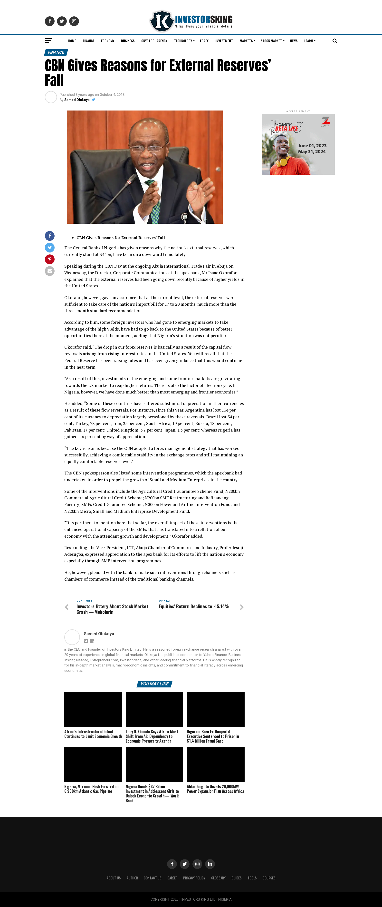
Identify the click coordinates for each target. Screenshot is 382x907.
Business (127, 40)
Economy (107, 40)
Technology (183, 40)
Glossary (218, 877)
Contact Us (153, 877)
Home (72, 40)
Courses (269, 877)
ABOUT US (114, 877)
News (293, 40)
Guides (236, 877)
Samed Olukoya (77, 100)
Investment (224, 40)
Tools (252, 877)
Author (132, 877)
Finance (88, 40)
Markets (246, 40)
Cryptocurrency (154, 40)
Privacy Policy (194, 877)
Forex (204, 40)
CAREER (172, 877)
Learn (308, 40)
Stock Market (271, 40)
